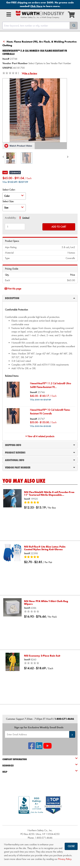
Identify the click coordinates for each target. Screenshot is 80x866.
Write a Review (29, 73)
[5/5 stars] (49, 502)
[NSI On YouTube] (47, 747)
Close (71, 846)
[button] (18, 145)
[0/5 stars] (49, 611)
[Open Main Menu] (8, 14)
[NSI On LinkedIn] (39, 747)
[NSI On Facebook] (31, 747)
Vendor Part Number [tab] (40, 467)
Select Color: (8, 189)
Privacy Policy (64, 859)
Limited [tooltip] (25, 217)
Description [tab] (40, 298)
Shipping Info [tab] (40, 445)
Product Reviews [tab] (40, 452)
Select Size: (8, 201)
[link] (40, 819)
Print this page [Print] (12, 288)
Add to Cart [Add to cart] (58, 226)
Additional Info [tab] (40, 460)
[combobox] (40, 25)
